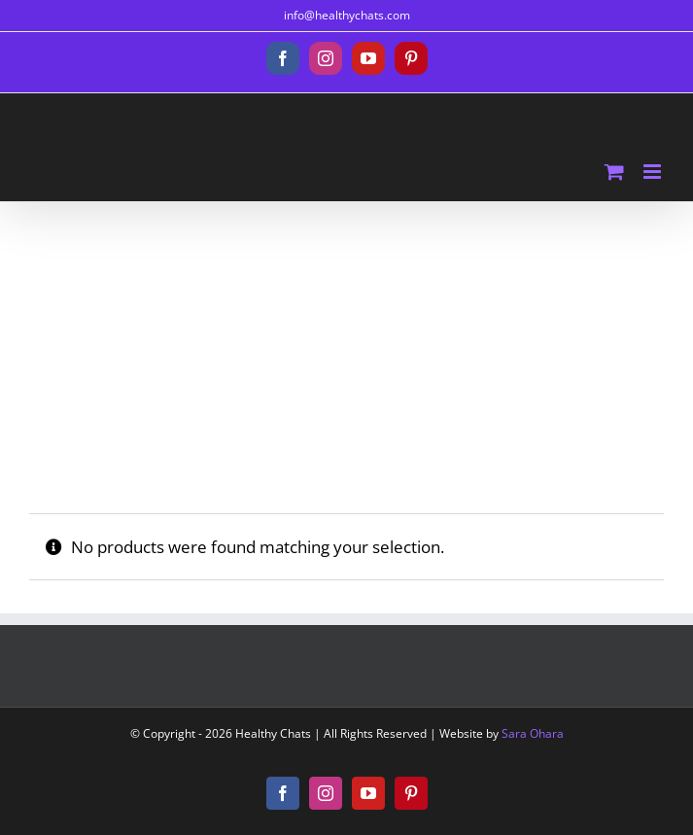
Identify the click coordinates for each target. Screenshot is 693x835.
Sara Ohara (533, 733)
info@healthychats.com (347, 15)
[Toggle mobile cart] (614, 171)
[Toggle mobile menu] (653, 171)
